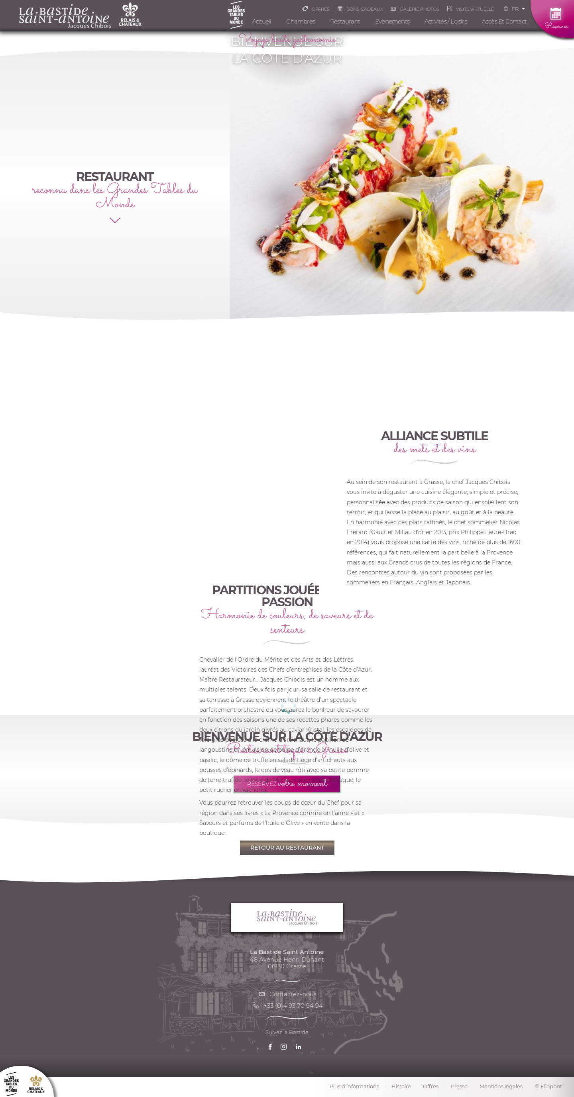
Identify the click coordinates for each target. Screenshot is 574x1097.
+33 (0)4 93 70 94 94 (287, 1005)
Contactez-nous (287, 994)
